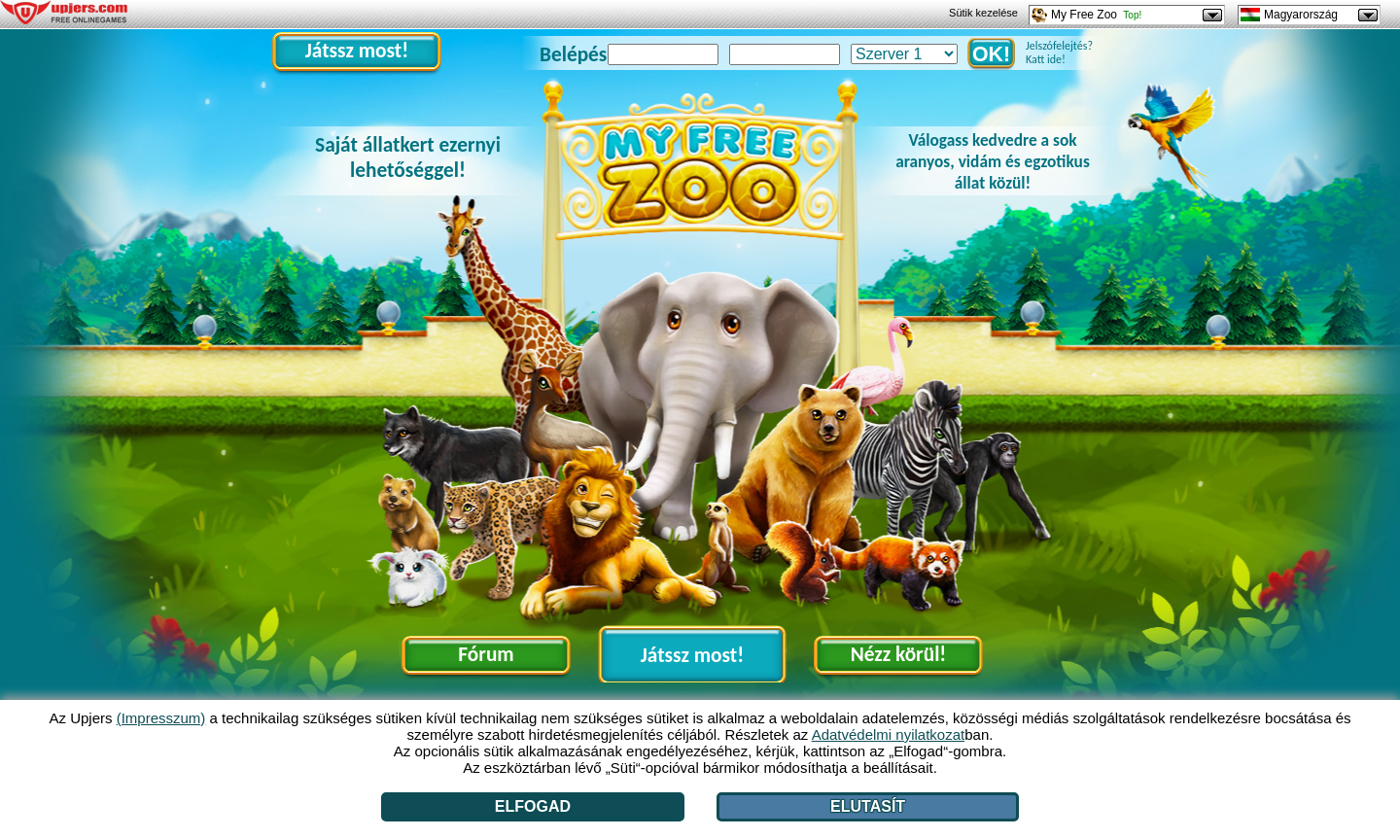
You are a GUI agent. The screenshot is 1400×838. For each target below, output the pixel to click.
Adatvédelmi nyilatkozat (888, 734)
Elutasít (867, 806)
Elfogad (533, 806)
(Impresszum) (161, 718)
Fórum (485, 654)
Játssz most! (356, 50)
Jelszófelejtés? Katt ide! (1055, 52)
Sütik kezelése (983, 12)
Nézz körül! (899, 654)
